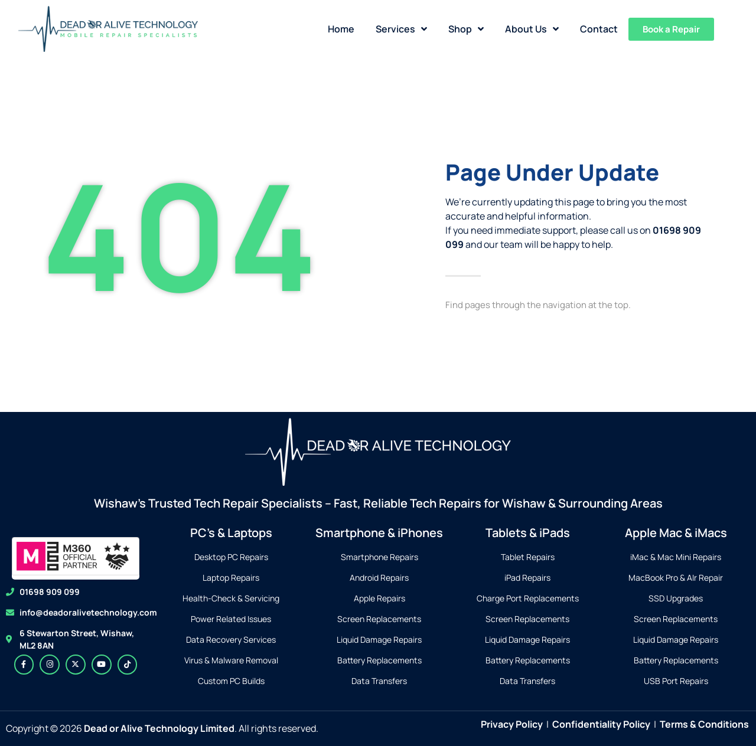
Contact (599, 28)
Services (401, 29)
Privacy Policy (512, 724)
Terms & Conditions (704, 724)
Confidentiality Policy (601, 724)
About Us (532, 29)
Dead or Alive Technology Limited (159, 728)
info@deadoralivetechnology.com (88, 612)
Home (341, 28)
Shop (466, 29)
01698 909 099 (49, 591)
